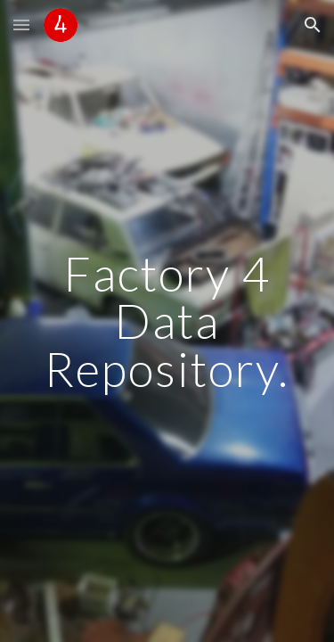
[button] (21, 24)
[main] (167, 321)
